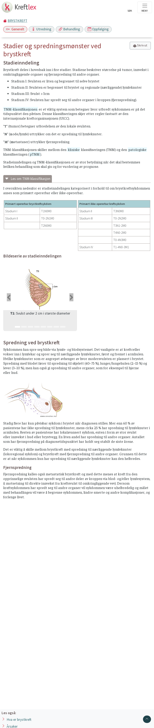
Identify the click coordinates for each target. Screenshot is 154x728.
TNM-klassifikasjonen (20, 109)
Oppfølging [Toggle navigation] (98, 29)
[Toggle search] (129, 8)
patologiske (137, 149)
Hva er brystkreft (19, 719)
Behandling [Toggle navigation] (69, 29)
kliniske (74, 149)
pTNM (35, 154)
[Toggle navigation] (144, 7)
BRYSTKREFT (17, 20)
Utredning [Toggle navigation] (41, 29)
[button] (8, 297)
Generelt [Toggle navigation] (15, 29)
